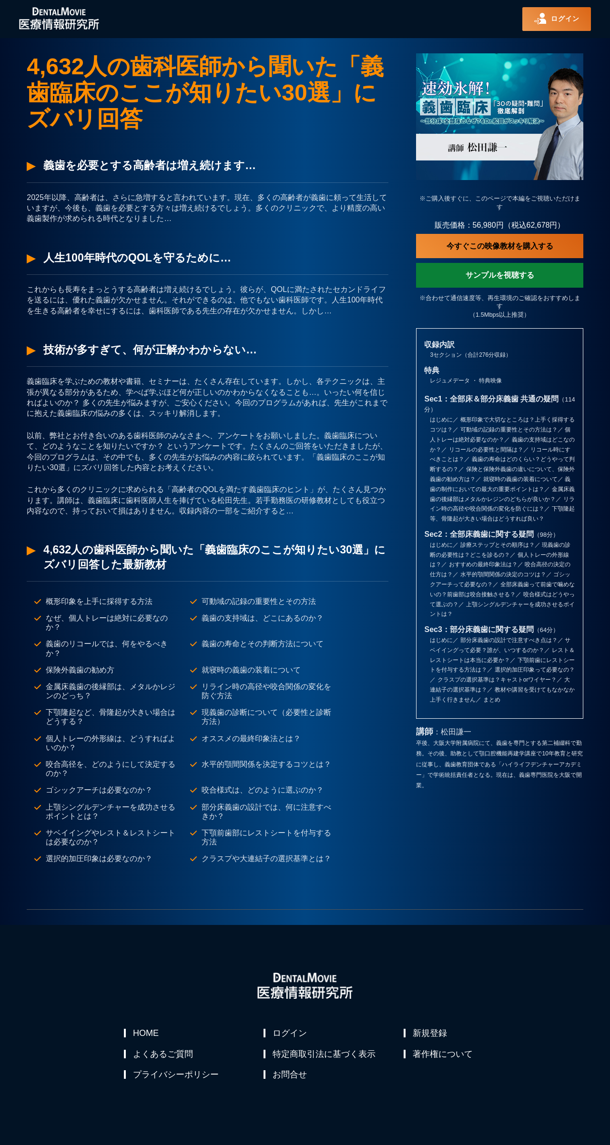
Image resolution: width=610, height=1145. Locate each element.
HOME (146, 1033)
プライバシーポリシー (176, 1079)
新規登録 (430, 1033)
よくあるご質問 (163, 1056)
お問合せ (290, 1079)
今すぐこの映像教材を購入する (500, 246)
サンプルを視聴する (500, 275)
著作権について (443, 1056)
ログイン (290, 1033)
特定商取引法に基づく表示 (324, 1056)
